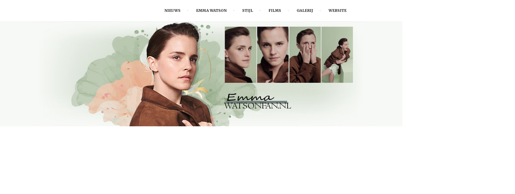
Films (274, 10)
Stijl (247, 10)
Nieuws (172, 10)
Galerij (305, 10)
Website (338, 10)
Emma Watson (211, 10)
